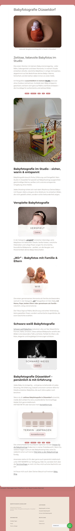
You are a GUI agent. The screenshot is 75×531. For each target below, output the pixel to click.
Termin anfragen (14, 526)
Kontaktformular (46, 405)
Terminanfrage (22, 464)
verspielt (30, 240)
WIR (39, 93)
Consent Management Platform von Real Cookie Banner (22, 488)
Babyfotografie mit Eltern (44, 508)
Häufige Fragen (13, 521)
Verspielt (33, 93)
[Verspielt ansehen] (37, 222)
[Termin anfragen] (37, 423)
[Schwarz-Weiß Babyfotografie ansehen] (37, 355)
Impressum (41, 521)
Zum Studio (37, 136)
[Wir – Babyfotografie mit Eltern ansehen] (37, 280)
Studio (47, 81)
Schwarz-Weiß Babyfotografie (45, 513)
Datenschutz (42, 523)
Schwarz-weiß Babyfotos (23, 329)
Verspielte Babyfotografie (44, 510)
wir (34, 301)
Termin (27, 93)
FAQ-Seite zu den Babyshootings (46, 452)
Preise (48, 93)
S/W (43, 93)
